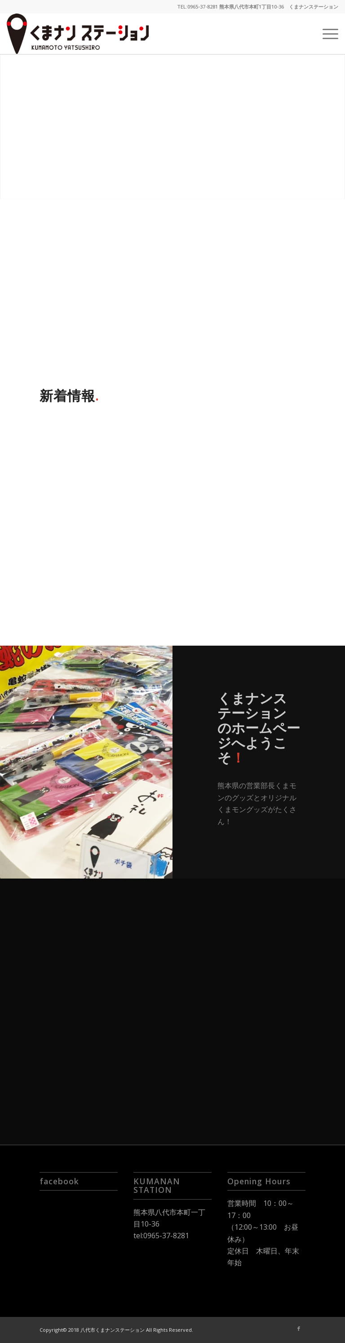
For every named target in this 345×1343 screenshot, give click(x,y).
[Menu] (326, 33)
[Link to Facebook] (298, 1328)
